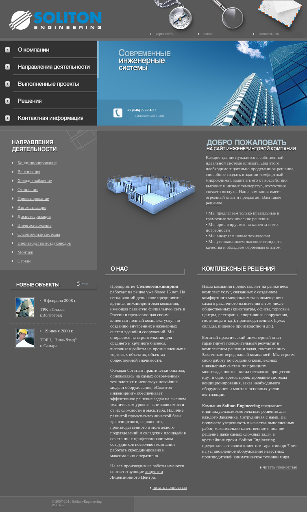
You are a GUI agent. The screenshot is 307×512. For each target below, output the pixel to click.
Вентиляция (28, 171)
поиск (208, 34)
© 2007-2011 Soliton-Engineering (77, 501)
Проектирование (33, 198)
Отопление (27, 189)
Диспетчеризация (34, 216)
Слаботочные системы (38, 234)
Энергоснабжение (34, 225)
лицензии (154, 471)
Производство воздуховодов (44, 243)
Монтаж (25, 251)
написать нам (269, 34)
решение (214, 202)
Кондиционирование (37, 162)
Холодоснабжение (34, 180)
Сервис (24, 260)
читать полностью (169, 487)
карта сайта (165, 34)
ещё (85, 283)
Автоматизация (31, 207)
